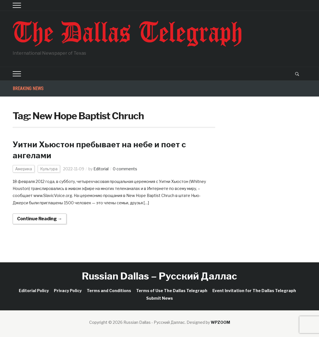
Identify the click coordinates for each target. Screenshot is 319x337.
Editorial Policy (34, 290)
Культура (49, 168)
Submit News (159, 298)
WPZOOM (220, 322)
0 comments (125, 168)
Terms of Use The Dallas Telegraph (171, 290)
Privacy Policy (68, 290)
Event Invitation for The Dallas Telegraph (254, 290)
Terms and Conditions (109, 290)
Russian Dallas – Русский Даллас (159, 276)
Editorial (101, 168)
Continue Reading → (39, 218)
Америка (23, 168)
